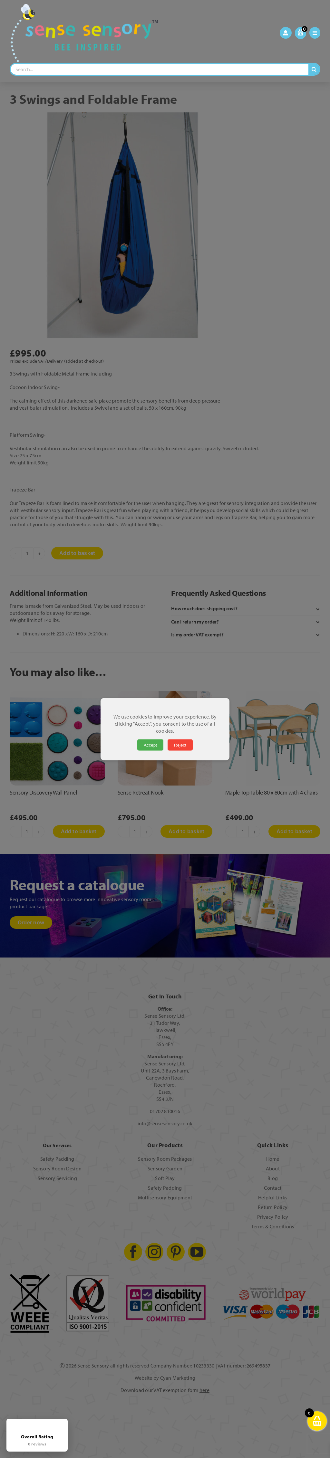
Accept (150, 744)
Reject (180, 744)
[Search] (313, 69)
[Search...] (159, 69)
